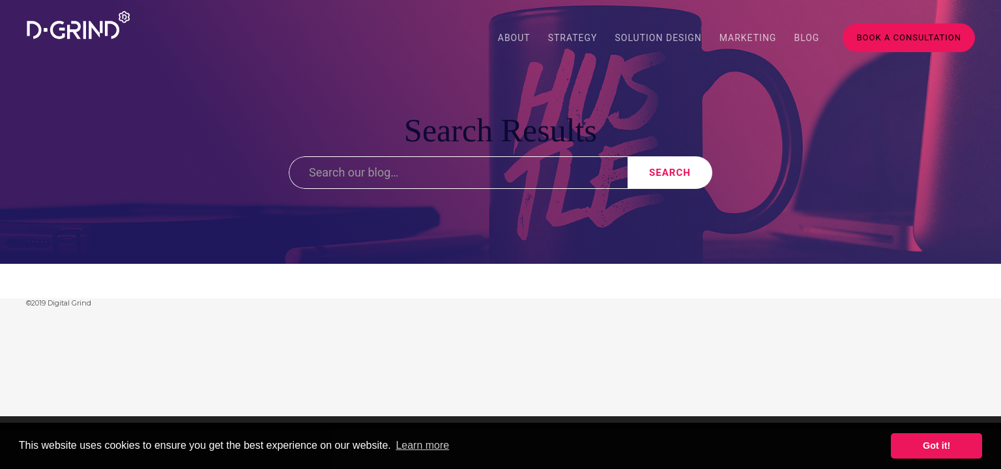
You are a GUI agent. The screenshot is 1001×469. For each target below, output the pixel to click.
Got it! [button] (936, 445)
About (514, 38)
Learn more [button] (422, 445)
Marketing (748, 38)
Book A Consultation (908, 37)
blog (806, 38)
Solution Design (658, 38)
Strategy (573, 38)
